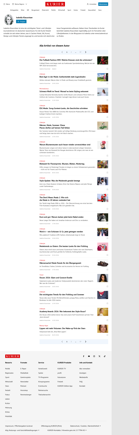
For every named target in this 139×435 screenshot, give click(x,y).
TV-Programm (43, 377)
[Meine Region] (18, 4)
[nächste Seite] (86, 52)
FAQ (80, 382)
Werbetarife (83, 377)
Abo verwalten (84, 369)
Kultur (76, 10)
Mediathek (24, 373)
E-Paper (23, 369)
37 (80, 52)
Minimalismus (44, 88)
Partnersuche (43, 390)
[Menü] (6, 4)
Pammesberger (25, 395)
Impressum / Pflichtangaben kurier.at (18, 426)
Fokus (7, 395)
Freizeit (83, 10)
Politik (53, 10)
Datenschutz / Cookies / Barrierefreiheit (84, 426)
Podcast (23, 386)
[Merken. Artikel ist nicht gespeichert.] (107, 69)
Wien (22, 10)
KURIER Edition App (65, 386)
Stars (100, 10)
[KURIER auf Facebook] (83, 356)
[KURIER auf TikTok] (104, 356)
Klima (7, 412)
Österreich (45, 10)
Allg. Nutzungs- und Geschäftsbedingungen (21, 430)
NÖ (28, 10)
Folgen (21, 21)
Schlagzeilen (14, 10)
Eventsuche (42, 386)
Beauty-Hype (44, 325)
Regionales (9, 373)
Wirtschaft (61, 10)
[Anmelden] (91, 4)
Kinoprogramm (44, 382)
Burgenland (35, 10)
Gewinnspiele (25, 377)
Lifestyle (42, 57)
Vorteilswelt (42, 369)
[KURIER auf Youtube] (89, 356)
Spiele (40, 373)
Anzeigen (82, 373)
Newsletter (24, 382)
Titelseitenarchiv (44, 395)
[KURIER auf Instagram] (94, 356)
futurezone (62, 377)
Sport (69, 10)
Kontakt (82, 386)
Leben (7, 399)
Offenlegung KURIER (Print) (51, 426)
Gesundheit (92, 10)
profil (60, 373)
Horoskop (24, 390)
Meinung (8, 408)
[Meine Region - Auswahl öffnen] (26, 4)
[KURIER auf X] (99, 356)
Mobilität (8, 416)
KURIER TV (62, 369)
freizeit (7, 390)
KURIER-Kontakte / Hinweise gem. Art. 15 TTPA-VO (66, 430)
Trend (41, 275)
